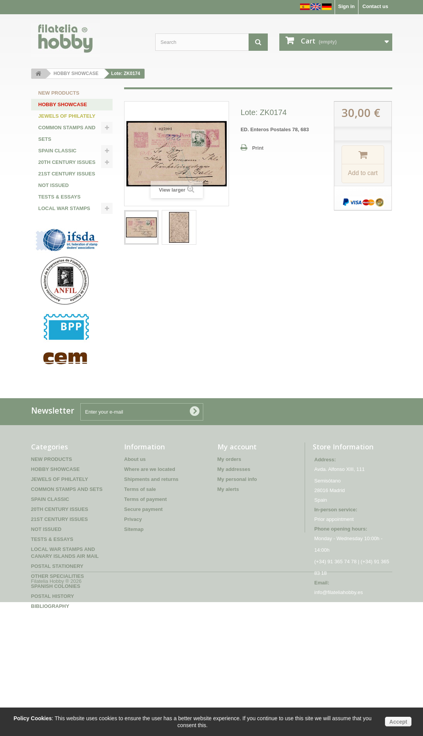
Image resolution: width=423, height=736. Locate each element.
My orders (229, 540)
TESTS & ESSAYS (59, 197)
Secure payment (143, 590)
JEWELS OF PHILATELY (67, 116)
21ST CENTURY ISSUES (66, 174)
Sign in (346, 6)
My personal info (237, 560)
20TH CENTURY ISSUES (67, 162)
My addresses (233, 550)
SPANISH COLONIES (63, 266)
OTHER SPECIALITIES (64, 254)
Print (258, 148)
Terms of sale (140, 570)
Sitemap (134, 610)
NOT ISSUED (53, 185)
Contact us (375, 6)
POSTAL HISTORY (59, 277)
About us (135, 540)
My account (237, 527)
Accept (398, 722)
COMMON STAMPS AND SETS (67, 133)
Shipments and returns (151, 560)
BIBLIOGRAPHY (57, 289)
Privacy (133, 600)
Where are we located (149, 550)
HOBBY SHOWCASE (62, 104)
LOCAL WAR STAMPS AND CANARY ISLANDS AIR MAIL (66, 219)
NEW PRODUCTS (59, 93)
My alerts (228, 570)
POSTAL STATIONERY (64, 243)
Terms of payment (145, 580)
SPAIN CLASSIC (57, 151)
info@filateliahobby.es (338, 673)
